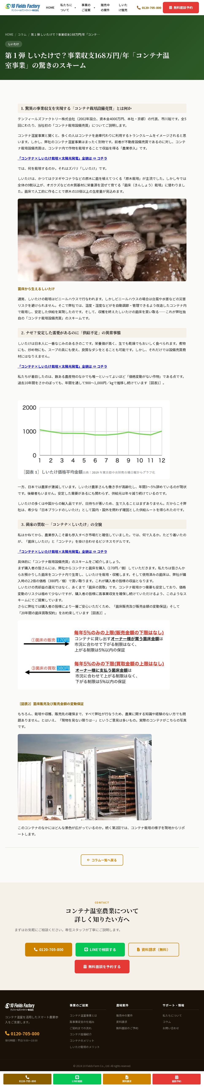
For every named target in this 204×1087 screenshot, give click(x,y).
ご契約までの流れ (81, 1028)
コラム (22, 34)
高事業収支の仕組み (82, 1022)
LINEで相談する (100, 949)
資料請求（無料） (153, 949)
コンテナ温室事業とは (83, 1015)
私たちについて (68, 7)
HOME (50, 7)
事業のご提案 (88, 7)
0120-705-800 (149, 7)
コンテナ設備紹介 (81, 1034)
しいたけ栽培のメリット (85, 1047)
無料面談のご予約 (127, 1028)
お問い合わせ (171, 1028)
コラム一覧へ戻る (102, 860)
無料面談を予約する (102, 966)
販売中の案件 (105, 7)
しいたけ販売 (123, 7)
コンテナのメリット (82, 1041)
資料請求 (121, 1022)
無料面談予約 (181, 7)
